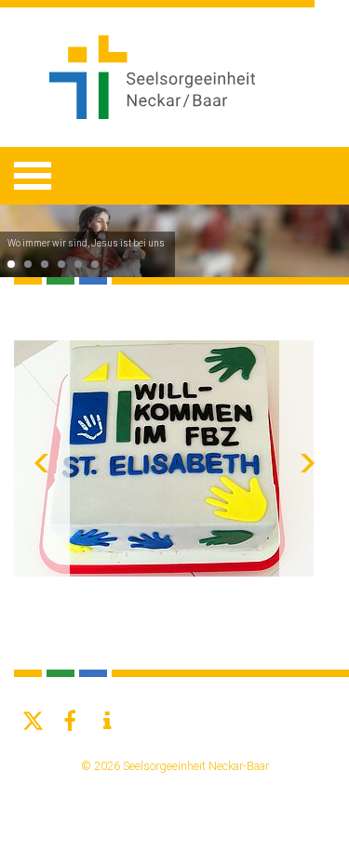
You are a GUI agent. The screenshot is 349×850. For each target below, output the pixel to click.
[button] (32, 721)
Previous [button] (42, 458)
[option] (174, 241)
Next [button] (307, 458)
